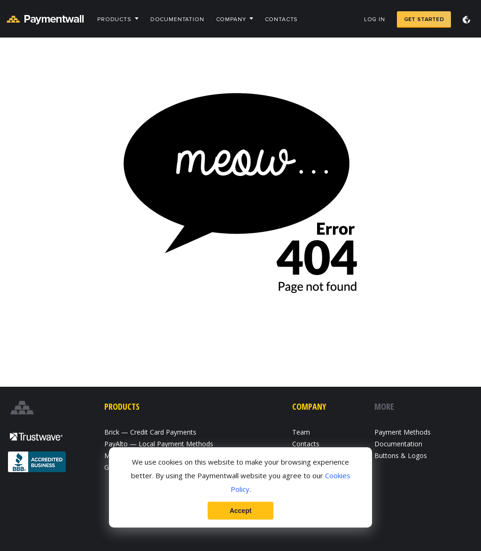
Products (114, 19)
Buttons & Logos (400, 455)
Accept (241, 510)
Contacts (281, 19)
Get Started (424, 19)
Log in (374, 19)
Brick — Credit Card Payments (150, 432)
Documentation (177, 19)
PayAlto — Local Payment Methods (158, 443)
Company (231, 19)
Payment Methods (402, 432)
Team (301, 432)
